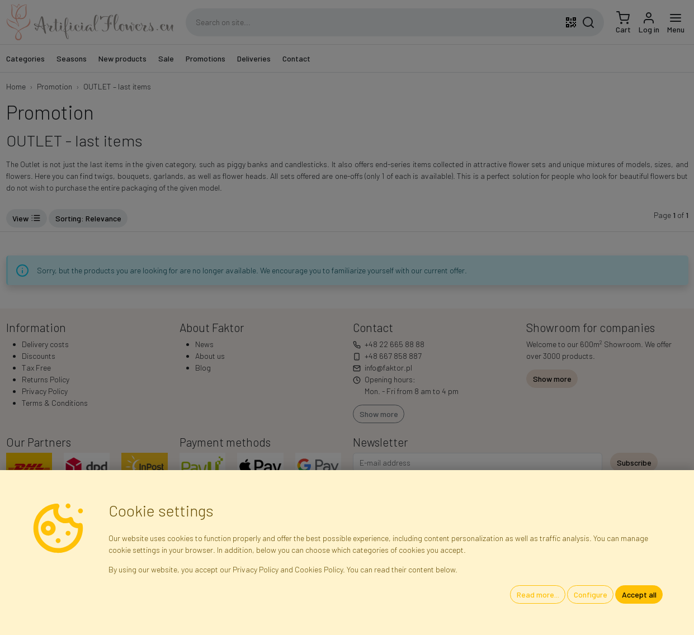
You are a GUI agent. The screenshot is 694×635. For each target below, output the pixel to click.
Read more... (538, 594)
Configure (590, 594)
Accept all (639, 594)
